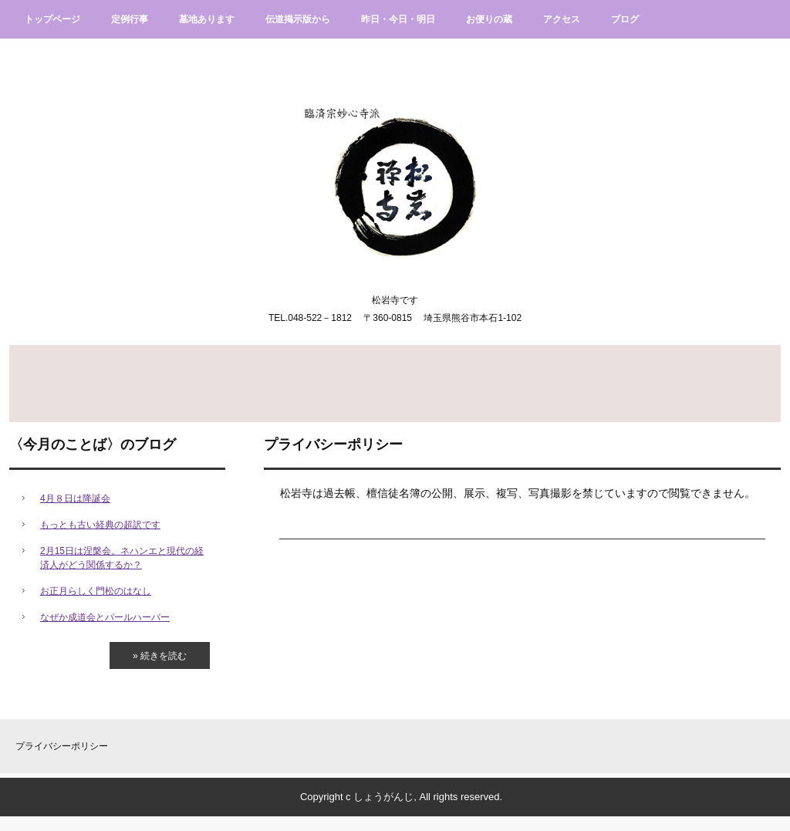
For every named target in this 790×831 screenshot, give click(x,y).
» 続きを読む (160, 655)
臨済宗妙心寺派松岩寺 (395, 170)
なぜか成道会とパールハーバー (105, 617)
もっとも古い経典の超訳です (100, 524)
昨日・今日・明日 (398, 19)
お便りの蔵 (489, 19)
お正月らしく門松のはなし (95, 591)
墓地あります (207, 19)
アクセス (561, 19)
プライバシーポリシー (61, 746)
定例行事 (129, 19)
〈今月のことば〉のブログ (92, 444)
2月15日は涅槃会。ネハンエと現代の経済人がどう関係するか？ (122, 558)
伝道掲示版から (297, 19)
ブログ (625, 19)
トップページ (52, 19)
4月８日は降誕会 (75, 498)
